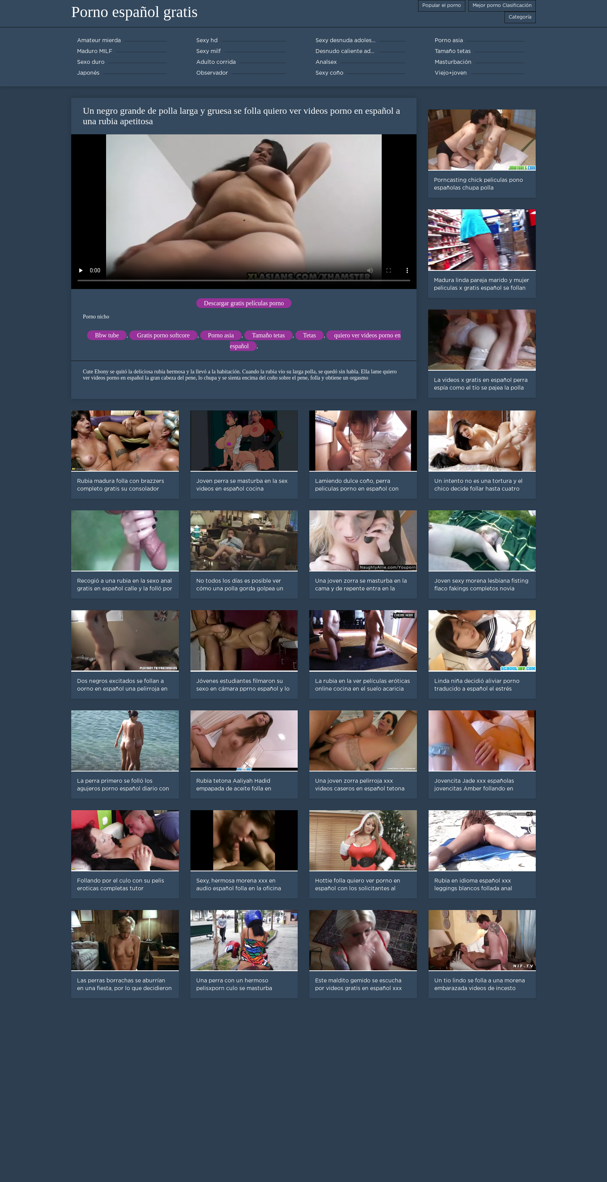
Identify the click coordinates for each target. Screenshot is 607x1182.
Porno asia (221, 335)
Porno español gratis (134, 12)
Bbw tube (107, 335)
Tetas (309, 335)
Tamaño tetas (268, 335)
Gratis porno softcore (163, 335)
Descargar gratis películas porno (244, 303)
